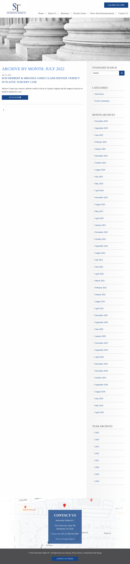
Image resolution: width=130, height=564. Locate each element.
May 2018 (99, 405)
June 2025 (99, 135)
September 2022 (101, 246)
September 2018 (101, 385)
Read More (15, 97)
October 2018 (100, 378)
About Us (52, 13)
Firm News (99, 94)
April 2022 (99, 274)
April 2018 (99, 412)
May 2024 (99, 184)
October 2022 (100, 239)
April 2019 (99, 357)
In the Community (102, 101)
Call (116, 5)
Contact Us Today (65, 559)
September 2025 (101, 128)
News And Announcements (102, 13)
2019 (97, 474)
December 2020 (101, 315)
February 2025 (101, 142)
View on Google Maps (65, 539)
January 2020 (100, 336)
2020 (97, 467)
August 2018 (100, 392)
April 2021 (99, 308)
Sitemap (68, 553)
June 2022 (99, 267)
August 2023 (100, 204)
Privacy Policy (77, 553)
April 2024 (99, 190)
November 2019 (101, 343)
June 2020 (99, 329)
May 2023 (99, 211)
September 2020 (101, 322)
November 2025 (101, 121)
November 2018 (101, 371)
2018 (97, 481)
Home (41, 13)
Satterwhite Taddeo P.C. (42, 553)
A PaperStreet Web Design (92, 553)
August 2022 (100, 253)
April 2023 (99, 218)
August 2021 (100, 301)
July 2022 (99, 260)
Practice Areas (79, 13)
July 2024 (99, 177)
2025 (97, 433)
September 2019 (101, 350)
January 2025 (100, 149)
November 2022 (101, 232)
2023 (97, 447)
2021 (97, 460)
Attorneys (65, 13)
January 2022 (100, 294)
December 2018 (101, 364)
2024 (97, 440)
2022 (97, 453)
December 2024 (101, 156)
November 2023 (101, 197)
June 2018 (99, 398)
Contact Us (123, 13)
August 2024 (100, 170)
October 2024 (100, 163)
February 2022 (101, 288)
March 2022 (100, 281)
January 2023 (100, 225)
